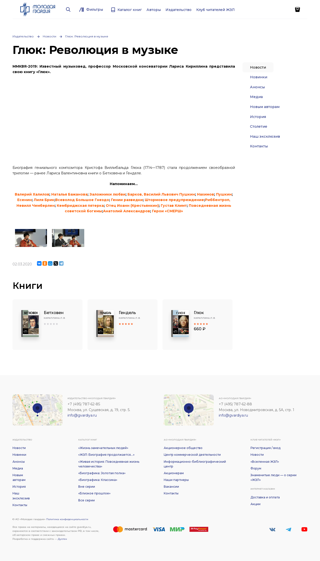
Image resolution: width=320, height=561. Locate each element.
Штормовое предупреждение (174, 200)
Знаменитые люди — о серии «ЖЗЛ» (273, 477)
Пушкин (224, 194)
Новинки (258, 77)
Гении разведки (127, 200)
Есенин (24, 200)
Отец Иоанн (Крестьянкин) (132, 205)
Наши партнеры (176, 480)
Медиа (256, 97)
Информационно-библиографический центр (195, 464)
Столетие (258, 126)
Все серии (86, 500)
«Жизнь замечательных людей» (103, 448)
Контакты (259, 146)
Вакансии (171, 486)
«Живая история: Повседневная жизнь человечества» (108, 464)
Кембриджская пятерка (80, 205)
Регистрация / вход (265, 448)
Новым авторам (265, 107)
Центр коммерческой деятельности (192, 454)
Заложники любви (108, 194)
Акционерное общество (183, 448)
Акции (255, 504)
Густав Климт (174, 205)
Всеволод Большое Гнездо (82, 200)
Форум (255, 468)
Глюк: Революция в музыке (86, 36)
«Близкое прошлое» (94, 493)
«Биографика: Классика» (97, 480)
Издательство (23, 36)
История (258, 116)
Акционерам (174, 473)
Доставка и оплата (265, 497)
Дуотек (62, 539)
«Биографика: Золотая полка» (102, 473)
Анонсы (257, 87)
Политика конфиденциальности (67, 519)
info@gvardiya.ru (82, 415)
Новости (49, 36)
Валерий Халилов (32, 194)
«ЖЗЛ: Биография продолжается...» (106, 454)
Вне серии (86, 486)
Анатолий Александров (126, 211)
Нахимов (205, 194)
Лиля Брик (44, 200)
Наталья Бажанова (69, 194)
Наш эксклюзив (265, 136)
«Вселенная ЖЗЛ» (264, 461)
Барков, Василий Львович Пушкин (161, 194)
